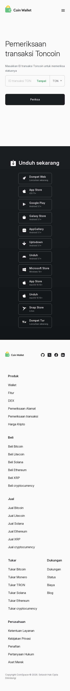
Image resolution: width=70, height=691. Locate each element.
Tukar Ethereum (18, 601)
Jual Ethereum (17, 531)
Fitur (11, 393)
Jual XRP (14, 539)
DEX (11, 401)
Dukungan (54, 569)
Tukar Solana (17, 593)
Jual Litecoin (16, 516)
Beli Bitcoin (15, 446)
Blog (50, 593)
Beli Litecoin (16, 454)
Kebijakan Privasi (19, 638)
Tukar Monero (17, 577)
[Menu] (63, 10)
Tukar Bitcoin (17, 569)
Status (51, 577)
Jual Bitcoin (16, 508)
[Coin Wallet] (18, 9)
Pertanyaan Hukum (21, 654)
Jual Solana (16, 523)
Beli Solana (15, 462)
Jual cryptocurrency (21, 547)
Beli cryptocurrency (21, 485)
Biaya (51, 585)
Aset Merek (16, 662)
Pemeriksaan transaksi (23, 416)
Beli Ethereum (17, 470)
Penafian (14, 646)
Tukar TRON (16, 585)
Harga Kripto (16, 424)
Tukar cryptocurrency (22, 608)
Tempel (41, 81)
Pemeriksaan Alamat (22, 408)
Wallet (12, 385)
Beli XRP (14, 478)
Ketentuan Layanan (21, 631)
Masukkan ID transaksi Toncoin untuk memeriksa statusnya (35, 68)
